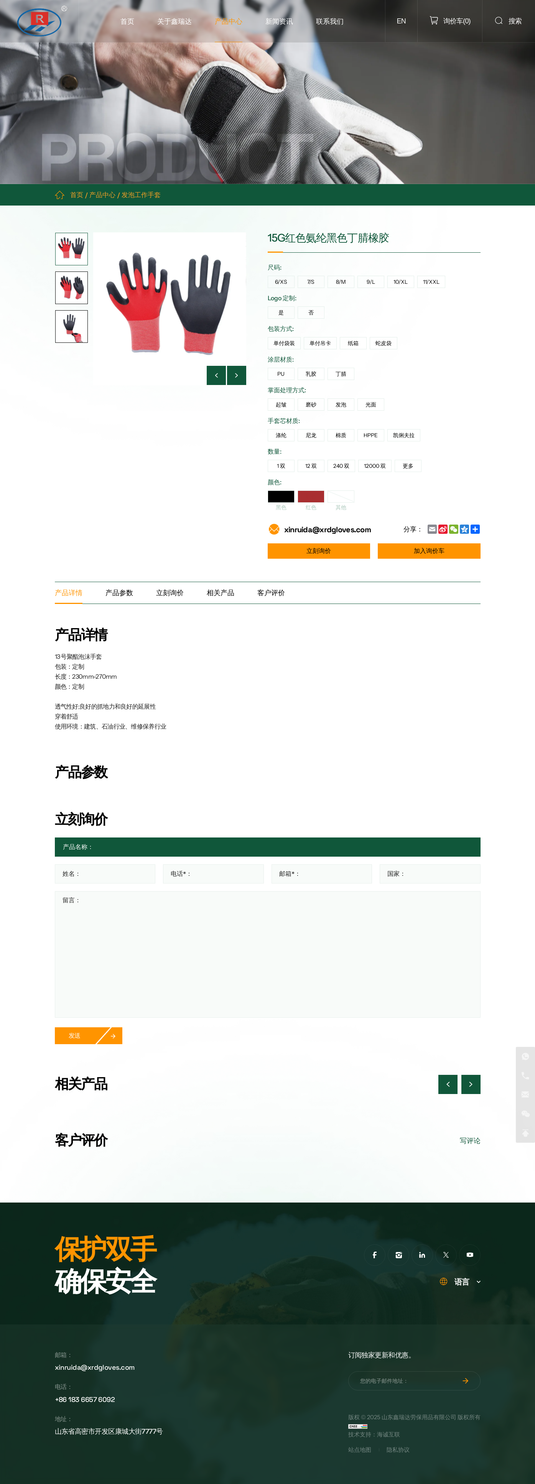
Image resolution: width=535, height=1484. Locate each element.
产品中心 (228, 21)
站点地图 (359, 1449)
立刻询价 (318, 551)
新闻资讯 (279, 21)
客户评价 (271, 592)
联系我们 (330, 21)
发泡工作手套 (141, 195)
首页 (127, 21)
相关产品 (220, 592)
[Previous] (216, 375)
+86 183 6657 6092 (85, 1399)
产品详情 (68, 592)
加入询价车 (429, 551)
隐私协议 (398, 1449)
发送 (74, 1036)
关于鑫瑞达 (174, 21)
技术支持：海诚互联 (374, 1434)
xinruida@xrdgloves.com (327, 530)
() (456, 20)
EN (401, 21)
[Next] (236, 375)
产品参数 (119, 592)
